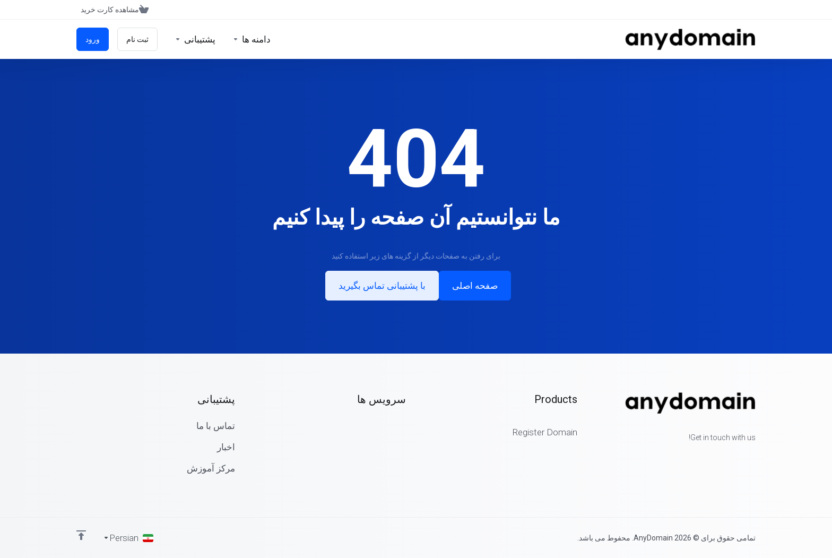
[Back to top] (81, 535)
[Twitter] (738, 456)
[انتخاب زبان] (128, 538)
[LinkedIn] (721, 456)
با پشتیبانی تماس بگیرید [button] (382, 285)
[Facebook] (755, 456)
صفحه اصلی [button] (475, 285)
